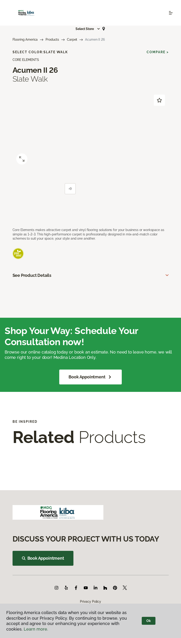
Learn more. (36, 629)
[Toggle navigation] (170, 12)
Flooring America (25, 39)
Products (52, 39)
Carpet (72, 39)
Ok (148, 621)
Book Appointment (90, 377)
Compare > (158, 52)
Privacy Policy (90, 601)
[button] (88, 29)
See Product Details (32, 275)
